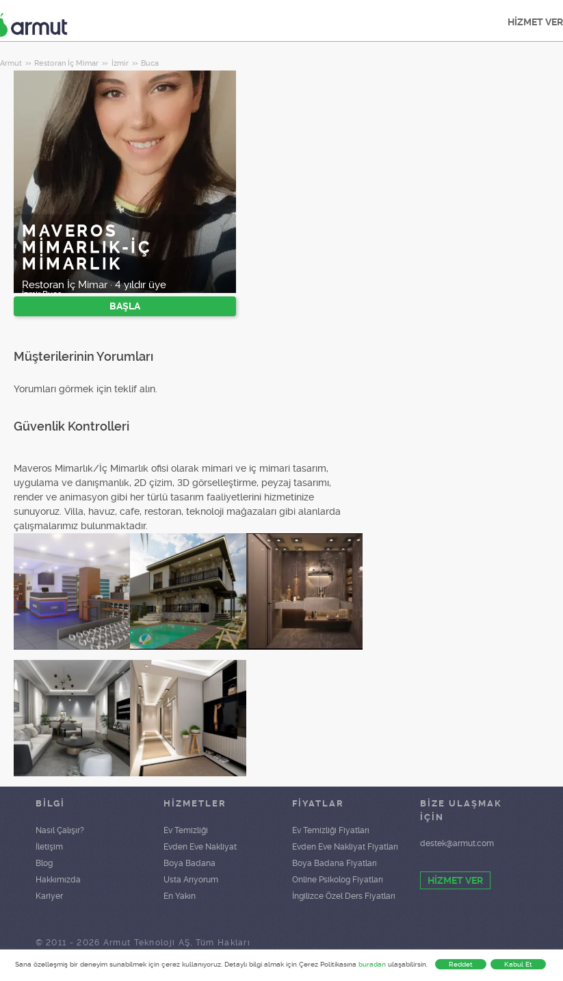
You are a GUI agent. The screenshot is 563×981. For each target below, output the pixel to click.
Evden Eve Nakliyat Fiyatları (345, 847)
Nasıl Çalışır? (60, 830)
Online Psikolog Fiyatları (337, 879)
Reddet (461, 964)
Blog (44, 863)
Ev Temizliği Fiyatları (330, 830)
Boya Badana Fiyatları (334, 863)
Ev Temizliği (185, 830)
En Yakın (179, 896)
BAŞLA (124, 306)
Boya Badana (189, 863)
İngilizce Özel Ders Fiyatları (343, 896)
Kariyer (49, 896)
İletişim (49, 847)
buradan (372, 964)
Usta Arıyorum (190, 879)
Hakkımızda (58, 879)
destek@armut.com (457, 843)
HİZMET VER (455, 880)
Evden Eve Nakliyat (200, 847)
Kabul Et (518, 964)
